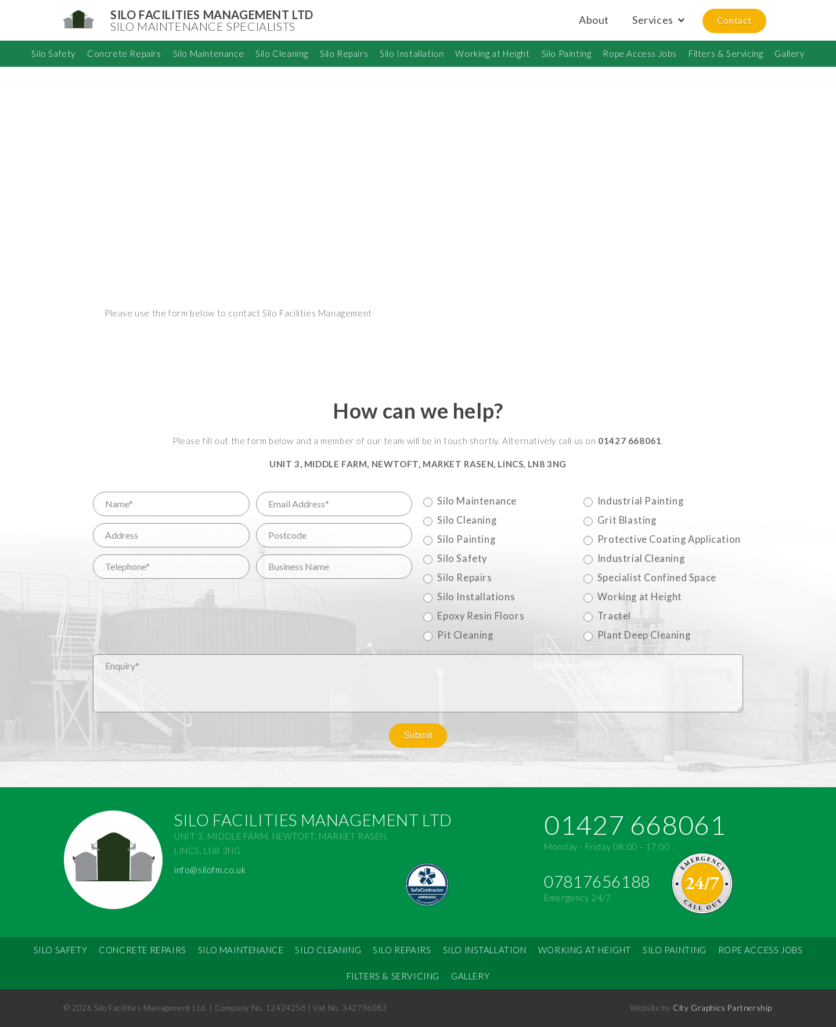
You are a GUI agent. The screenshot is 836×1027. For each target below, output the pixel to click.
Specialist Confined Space (656, 577)
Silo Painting (567, 53)
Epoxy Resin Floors (480, 616)
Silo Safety (53, 53)
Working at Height (492, 53)
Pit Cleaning (465, 635)
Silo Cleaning (281, 53)
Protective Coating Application (669, 539)
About (594, 19)
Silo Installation (412, 53)
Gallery (789, 53)
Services (652, 19)
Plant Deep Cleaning (643, 635)
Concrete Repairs (124, 53)
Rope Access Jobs (640, 53)
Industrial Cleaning (640, 558)
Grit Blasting (627, 520)
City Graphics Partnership (722, 1007)
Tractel (614, 616)
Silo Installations (476, 597)
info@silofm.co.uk (210, 869)
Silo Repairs (344, 53)
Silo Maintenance (208, 53)
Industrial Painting (640, 501)
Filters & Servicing (726, 53)
